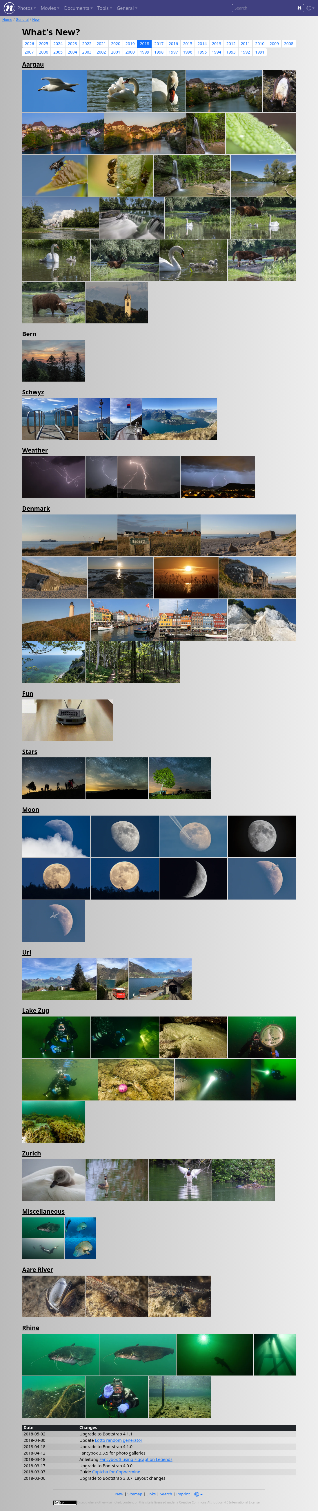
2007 (29, 52)
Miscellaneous (43, 1211)
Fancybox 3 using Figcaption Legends (135, 1459)
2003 (86, 52)
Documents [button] (76, 8)
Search (166, 1494)
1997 (173, 52)
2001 (115, 52)
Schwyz (33, 392)
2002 (101, 52)
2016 (173, 43)
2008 (288, 43)
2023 (72, 43)
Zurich (31, 1153)
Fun (27, 693)
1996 (187, 52)
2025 (43, 43)
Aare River (37, 1269)
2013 (216, 43)
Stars (29, 752)
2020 (115, 43)
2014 (202, 43)
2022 (86, 43)
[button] (309, 8)
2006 (43, 52)
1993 (231, 52)
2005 (58, 52)
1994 (216, 52)
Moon (30, 809)
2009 (274, 43)
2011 (245, 43)
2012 (231, 43)
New (35, 19)
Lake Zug (35, 1010)
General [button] (125, 8)
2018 (144, 43)
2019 (130, 43)
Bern (29, 334)
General (22, 19)
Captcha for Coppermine (116, 1472)
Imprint (183, 1494)
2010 (259, 43)
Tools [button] (103, 8)
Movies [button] (48, 8)
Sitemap (135, 1494)
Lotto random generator (118, 1440)
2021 (101, 43)
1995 (202, 52)
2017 (158, 43)
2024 (58, 43)
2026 (29, 43)
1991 (259, 52)
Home (7, 19)
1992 (245, 52)
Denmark (36, 508)
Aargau (33, 64)
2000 (130, 52)
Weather (35, 450)
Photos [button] (24, 8)
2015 (187, 43)
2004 (72, 52)
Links (151, 1494)
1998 (158, 52)
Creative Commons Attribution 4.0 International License (219, 1503)
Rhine (30, 1328)
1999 (144, 52)
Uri (26, 952)
